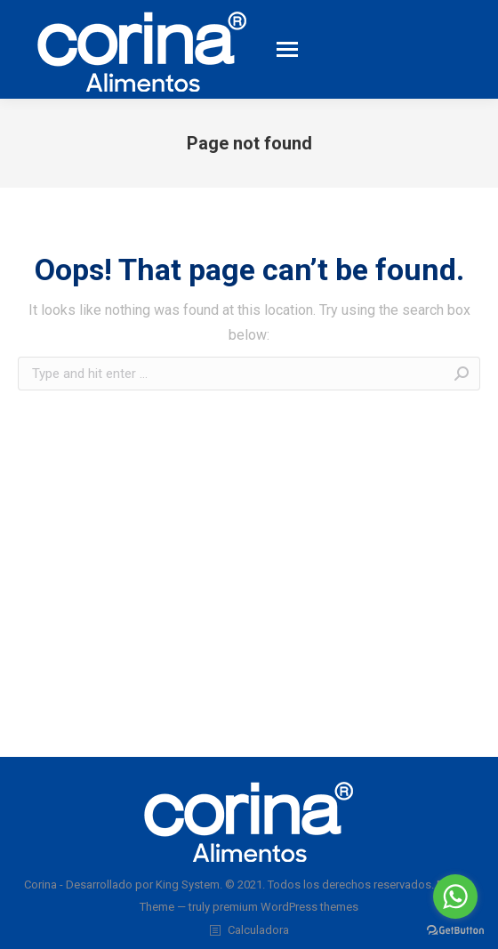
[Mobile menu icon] (287, 49)
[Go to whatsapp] (455, 896)
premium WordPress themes (285, 906)
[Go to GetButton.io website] (455, 931)
